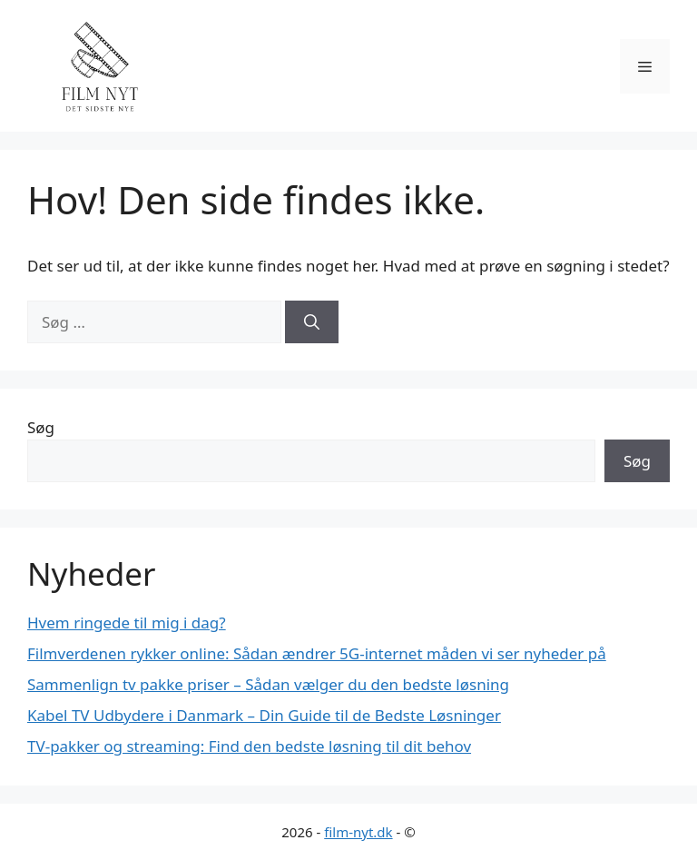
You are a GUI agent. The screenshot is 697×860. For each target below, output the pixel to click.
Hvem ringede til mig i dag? (126, 622)
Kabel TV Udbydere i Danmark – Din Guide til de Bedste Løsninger (264, 715)
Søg (40, 427)
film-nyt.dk (358, 832)
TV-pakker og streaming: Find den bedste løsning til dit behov (249, 746)
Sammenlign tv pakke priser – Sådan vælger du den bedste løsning (268, 684)
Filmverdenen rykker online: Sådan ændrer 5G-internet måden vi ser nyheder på (316, 653)
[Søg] (312, 322)
